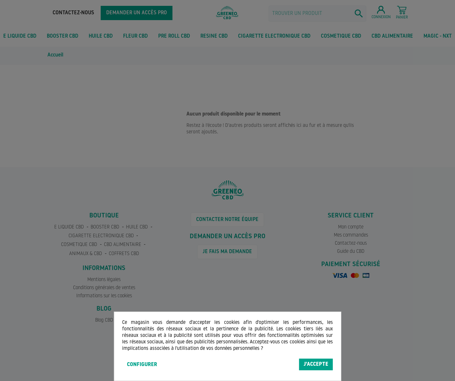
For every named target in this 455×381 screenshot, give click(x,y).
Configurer (142, 364)
